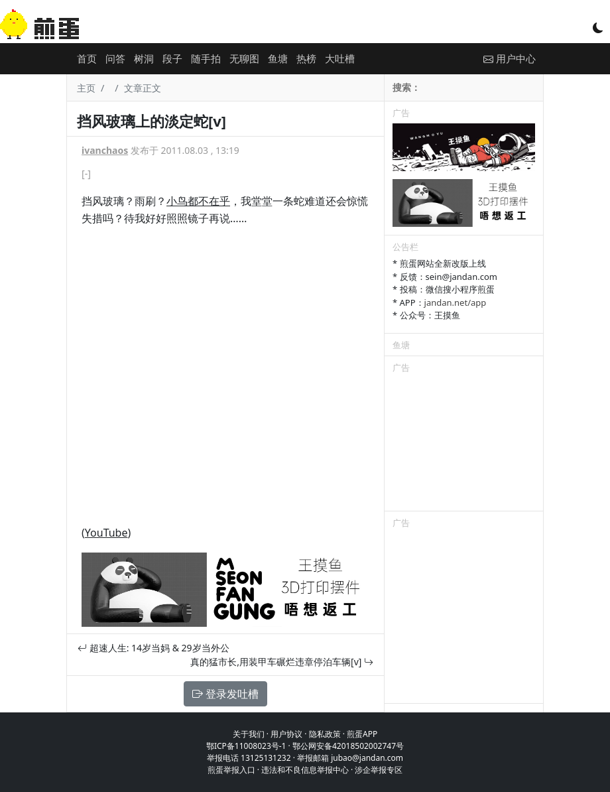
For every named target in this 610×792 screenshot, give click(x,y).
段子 (172, 58)
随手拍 (206, 58)
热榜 (306, 58)
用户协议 (286, 734)
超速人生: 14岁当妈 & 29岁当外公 (153, 647)
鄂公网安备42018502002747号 (348, 746)
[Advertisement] (464, 444)
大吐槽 (340, 58)
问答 (115, 58)
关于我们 (249, 734)
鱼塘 (278, 58)
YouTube (106, 532)
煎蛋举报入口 (231, 769)
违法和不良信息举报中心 (305, 769)
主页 (86, 88)
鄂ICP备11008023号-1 (246, 746)
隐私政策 (325, 734)
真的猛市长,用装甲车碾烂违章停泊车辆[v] (281, 661)
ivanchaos (105, 150)
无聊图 (244, 58)
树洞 (144, 58)
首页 (87, 58)
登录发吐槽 (225, 694)
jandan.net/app (455, 302)
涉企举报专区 (378, 769)
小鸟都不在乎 (198, 201)
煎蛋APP (362, 734)
